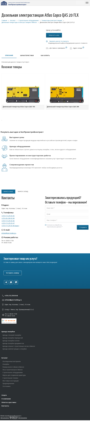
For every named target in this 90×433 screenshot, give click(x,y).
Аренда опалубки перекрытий (12, 338)
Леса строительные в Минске (12, 370)
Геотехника (6, 386)
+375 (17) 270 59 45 (7, 216)
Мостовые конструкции (10, 381)
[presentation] (60, 236)
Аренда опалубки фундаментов (13, 343)
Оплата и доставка (8, 402)
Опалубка (5, 364)
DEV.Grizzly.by (22, 418)
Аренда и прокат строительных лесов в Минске (18, 346)
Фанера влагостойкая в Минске (13, 367)
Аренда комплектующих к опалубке (14, 349)
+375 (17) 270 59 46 (7, 221)
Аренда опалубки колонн (10, 341)
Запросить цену (54, 35)
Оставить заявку (12, 273)
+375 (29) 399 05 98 (7, 218)
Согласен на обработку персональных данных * (53, 226)
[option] (23, 92)
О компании (6, 399)
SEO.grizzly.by (4, 418)
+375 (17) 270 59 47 (7, 223)
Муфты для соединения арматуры (14, 375)
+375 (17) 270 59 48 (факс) (10, 226)
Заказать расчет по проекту (59, 41)
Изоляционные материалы (11, 361)
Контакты (5, 406)
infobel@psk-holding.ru (8, 233)
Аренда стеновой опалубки (11, 335)
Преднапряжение (8, 383)
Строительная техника (10, 378)
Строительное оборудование (12, 372)
